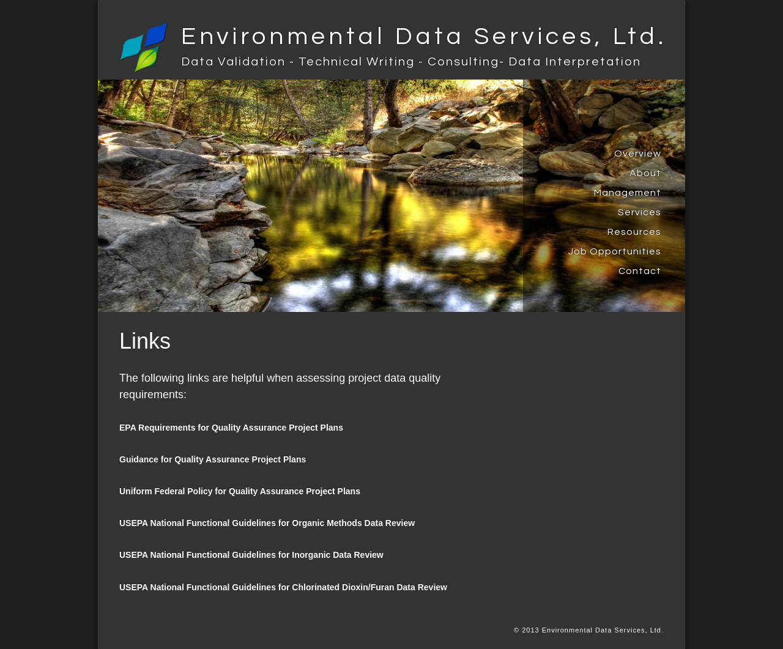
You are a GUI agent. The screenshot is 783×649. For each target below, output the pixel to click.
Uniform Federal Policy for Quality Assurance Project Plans (239, 491)
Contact (639, 271)
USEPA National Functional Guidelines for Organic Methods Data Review (267, 523)
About (645, 173)
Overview (637, 153)
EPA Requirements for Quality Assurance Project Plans (231, 427)
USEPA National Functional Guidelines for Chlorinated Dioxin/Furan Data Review (283, 587)
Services (639, 212)
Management (627, 193)
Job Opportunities (614, 251)
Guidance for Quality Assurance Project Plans (212, 459)
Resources (634, 232)
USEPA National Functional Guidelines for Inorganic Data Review (251, 555)
